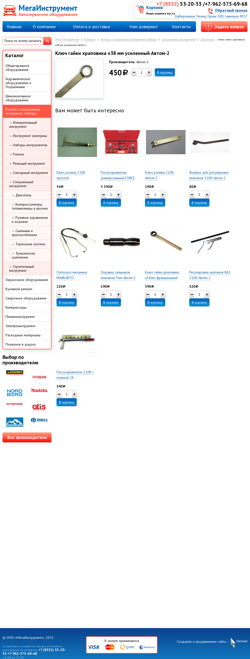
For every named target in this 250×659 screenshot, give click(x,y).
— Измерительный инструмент (23, 124)
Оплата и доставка (91, 26)
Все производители (27, 437)
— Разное (16, 154)
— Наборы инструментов (28, 145)
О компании (44, 26)
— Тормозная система (28, 244)
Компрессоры (16, 307)
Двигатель (208, 39)
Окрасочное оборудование (27, 279)
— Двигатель (21, 195)
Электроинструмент (20, 326)
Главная (14, 26)
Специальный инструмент (179, 39)
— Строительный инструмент (21, 268)
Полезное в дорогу (21, 344)
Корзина (154, 7)
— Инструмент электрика (28, 135)
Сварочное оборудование (26, 298)
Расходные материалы (23, 335)
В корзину (164, 72)
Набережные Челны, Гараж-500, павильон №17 (211, 16)
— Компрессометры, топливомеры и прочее (30, 206)
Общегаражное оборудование (17, 67)
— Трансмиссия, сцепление (24, 255)
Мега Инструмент (67, 39)
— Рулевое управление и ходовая (30, 219)
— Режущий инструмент (27, 163)
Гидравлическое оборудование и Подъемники (18, 83)
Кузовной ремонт (19, 289)
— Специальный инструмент (21, 184)
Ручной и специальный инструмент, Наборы (128, 39)
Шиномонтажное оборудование (18, 98)
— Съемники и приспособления (24, 233)
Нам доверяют (143, 26)
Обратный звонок (231, 10)
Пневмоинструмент (20, 316)
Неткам (242, 641)
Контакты (181, 26)
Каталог (90, 39)
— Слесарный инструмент (28, 172)
